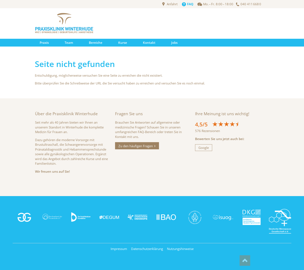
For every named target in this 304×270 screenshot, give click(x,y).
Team (69, 42)
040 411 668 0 (250, 4)
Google (203, 148)
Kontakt (149, 42)
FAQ (190, 4)
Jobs (174, 42)
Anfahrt (172, 4)
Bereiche (95, 42)
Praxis (44, 42)
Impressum (119, 249)
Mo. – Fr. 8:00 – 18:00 (218, 4)
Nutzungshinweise (180, 249)
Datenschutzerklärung (147, 249)
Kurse (122, 42)
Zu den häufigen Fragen (135, 146)
